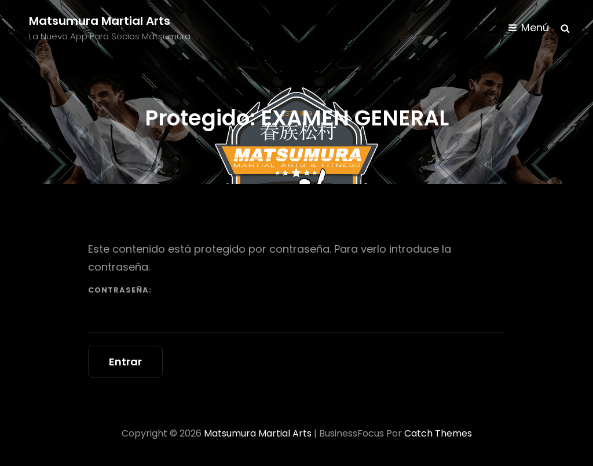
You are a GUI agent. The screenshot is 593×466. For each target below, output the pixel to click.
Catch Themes (438, 433)
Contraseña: (296, 308)
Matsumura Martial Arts (99, 21)
